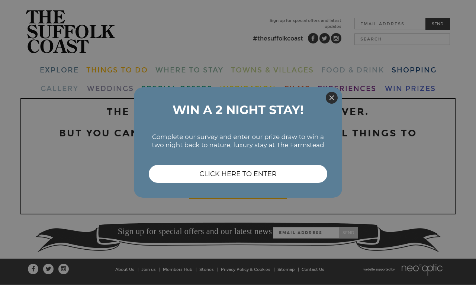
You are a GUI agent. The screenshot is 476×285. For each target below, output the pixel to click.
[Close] (332, 98)
